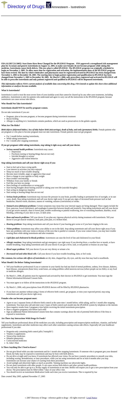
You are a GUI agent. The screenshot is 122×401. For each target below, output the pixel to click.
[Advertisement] (47, 12)
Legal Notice (92, 398)
